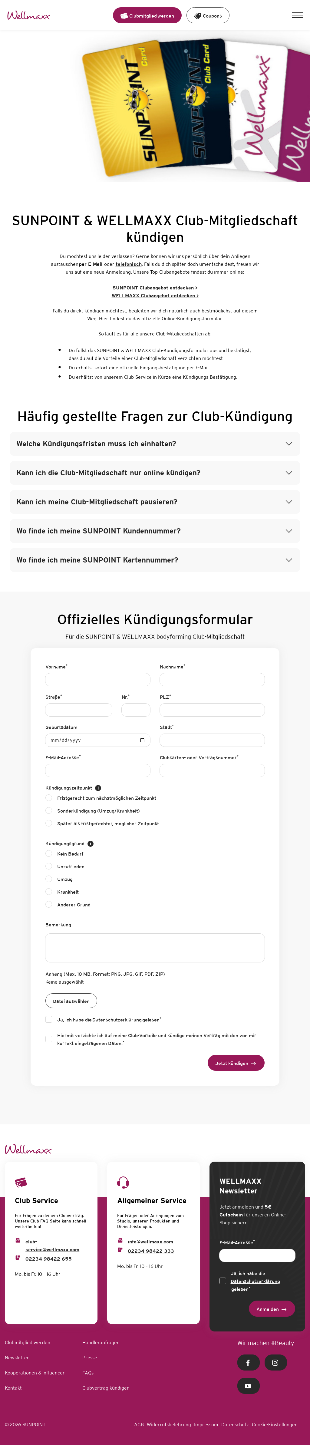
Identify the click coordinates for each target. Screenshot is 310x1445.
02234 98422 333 (151, 1251)
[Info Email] (120, 1240)
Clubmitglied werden (27, 1342)
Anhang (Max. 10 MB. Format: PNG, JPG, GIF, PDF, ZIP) (105, 974)
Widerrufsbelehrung (169, 1424)
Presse (89, 1358)
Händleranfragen (101, 1342)
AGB (139, 1424)
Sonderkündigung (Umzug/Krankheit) (98, 811)
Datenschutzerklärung (117, 1020)
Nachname (172, 666)
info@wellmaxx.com (150, 1242)
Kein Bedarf (70, 854)
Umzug (65, 879)
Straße (53, 697)
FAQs (88, 1373)
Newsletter (17, 1358)
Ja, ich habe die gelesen (109, 1020)
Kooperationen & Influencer (35, 1373)
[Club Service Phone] (17, 1257)
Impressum (206, 1424)
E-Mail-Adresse (63, 757)
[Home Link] (28, 15)
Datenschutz (235, 1424)
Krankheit (68, 892)
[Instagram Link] (276, 1362)
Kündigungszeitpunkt (73, 788)
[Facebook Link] (248, 1362)
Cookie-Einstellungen (275, 1424)
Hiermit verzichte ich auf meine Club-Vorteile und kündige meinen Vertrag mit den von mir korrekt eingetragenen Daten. (156, 1039)
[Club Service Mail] (17, 1240)
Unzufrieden (70, 866)
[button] (297, 15)
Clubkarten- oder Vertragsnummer (199, 757)
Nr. (126, 697)
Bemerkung (58, 925)
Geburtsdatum (61, 727)
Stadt (167, 727)
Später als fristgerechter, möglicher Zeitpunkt (108, 823)
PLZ (165, 697)
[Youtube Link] (248, 1386)
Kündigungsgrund (69, 844)
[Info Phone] (120, 1249)
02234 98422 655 (48, 1259)
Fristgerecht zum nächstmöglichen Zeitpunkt (106, 798)
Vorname (56, 666)
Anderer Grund (74, 905)
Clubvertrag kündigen (106, 1388)
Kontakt (13, 1388)
